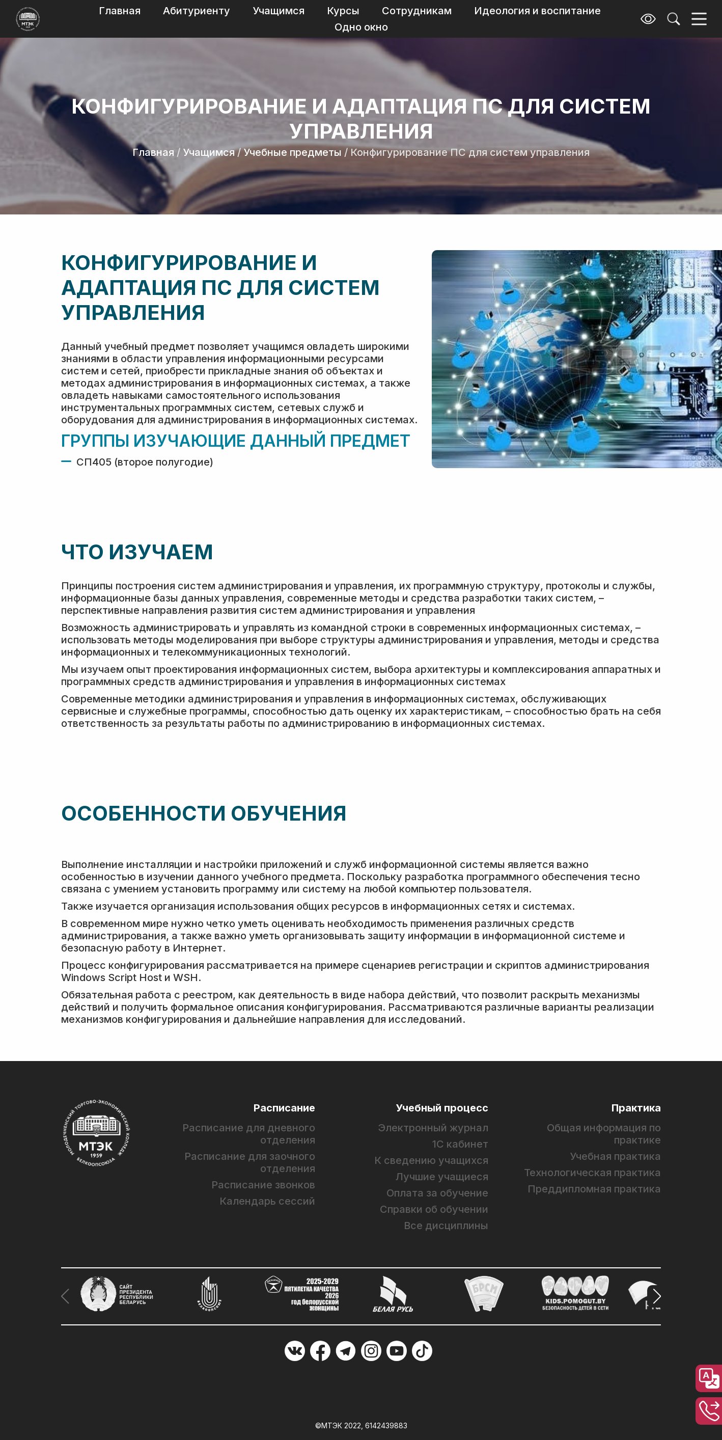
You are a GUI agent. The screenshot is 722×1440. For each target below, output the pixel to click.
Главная (120, 11)
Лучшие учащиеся (442, 1177)
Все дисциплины (446, 1225)
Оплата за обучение (437, 1193)
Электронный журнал (433, 1128)
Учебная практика (615, 1156)
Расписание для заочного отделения (249, 1162)
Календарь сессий (267, 1201)
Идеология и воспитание (537, 11)
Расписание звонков (263, 1185)
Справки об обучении (434, 1209)
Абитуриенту (196, 11)
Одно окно (361, 27)
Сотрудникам (417, 11)
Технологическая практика (592, 1172)
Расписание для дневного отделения (248, 1134)
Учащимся (278, 11)
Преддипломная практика (594, 1189)
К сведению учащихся (431, 1160)
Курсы (343, 11)
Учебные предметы (292, 152)
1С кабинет (460, 1144)
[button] (654, 1296)
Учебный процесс (442, 1108)
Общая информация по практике (604, 1134)
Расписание (284, 1108)
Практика (636, 1108)
